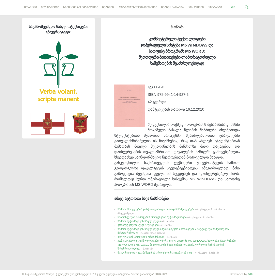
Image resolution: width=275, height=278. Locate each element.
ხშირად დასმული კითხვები (137, 7)
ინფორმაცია (50, 7)
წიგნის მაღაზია (172, 7)
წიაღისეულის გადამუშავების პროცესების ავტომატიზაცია (168, 252)
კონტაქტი (215, 7)
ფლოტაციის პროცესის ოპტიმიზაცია (147, 236)
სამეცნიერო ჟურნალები (80, 7)
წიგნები (108, 7)
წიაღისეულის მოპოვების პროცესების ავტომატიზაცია (166, 217)
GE (233, 7)
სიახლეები (196, 7)
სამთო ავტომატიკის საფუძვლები (146, 221)
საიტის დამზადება (12, 272)
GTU (250, 274)
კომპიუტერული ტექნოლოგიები (145, 224)
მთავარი (30, 7)
